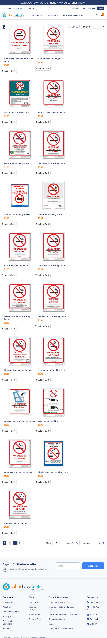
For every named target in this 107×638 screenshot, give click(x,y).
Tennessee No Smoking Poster (52, 112)
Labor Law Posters (57, 602)
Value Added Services (12, 611)
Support (75, 8)
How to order (34, 614)
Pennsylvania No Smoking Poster (19, 421)
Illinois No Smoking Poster (50, 214)
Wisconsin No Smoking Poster (18, 472)
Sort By (75, 26)
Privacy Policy (9, 616)
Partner (6, 628)
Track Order (34, 602)
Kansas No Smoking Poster (16, 265)
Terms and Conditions (7, 622)
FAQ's (51, 623)
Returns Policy (32, 608)
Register (91, 8)
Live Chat (30, 8)
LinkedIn (92, 623)
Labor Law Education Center (61, 628)
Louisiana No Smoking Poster (52, 265)
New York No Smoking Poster (51, 58)
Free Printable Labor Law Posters (63, 614)
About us (7, 607)
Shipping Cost (35, 619)
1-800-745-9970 (9, 8)
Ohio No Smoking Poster (15, 523)
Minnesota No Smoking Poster (52, 316)
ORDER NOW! (79, 2)
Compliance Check (57, 619)
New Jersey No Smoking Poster (52, 370)
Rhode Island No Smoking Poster (53, 472)
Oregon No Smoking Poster (17, 112)
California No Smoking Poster (52, 163)
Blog (83, 8)
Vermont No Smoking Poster (51, 421)
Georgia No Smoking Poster (17, 214)
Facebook (92, 619)
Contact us (8, 602)
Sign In (100, 8)
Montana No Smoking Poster (17, 370)
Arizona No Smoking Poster (17, 163)
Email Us (92, 614)
